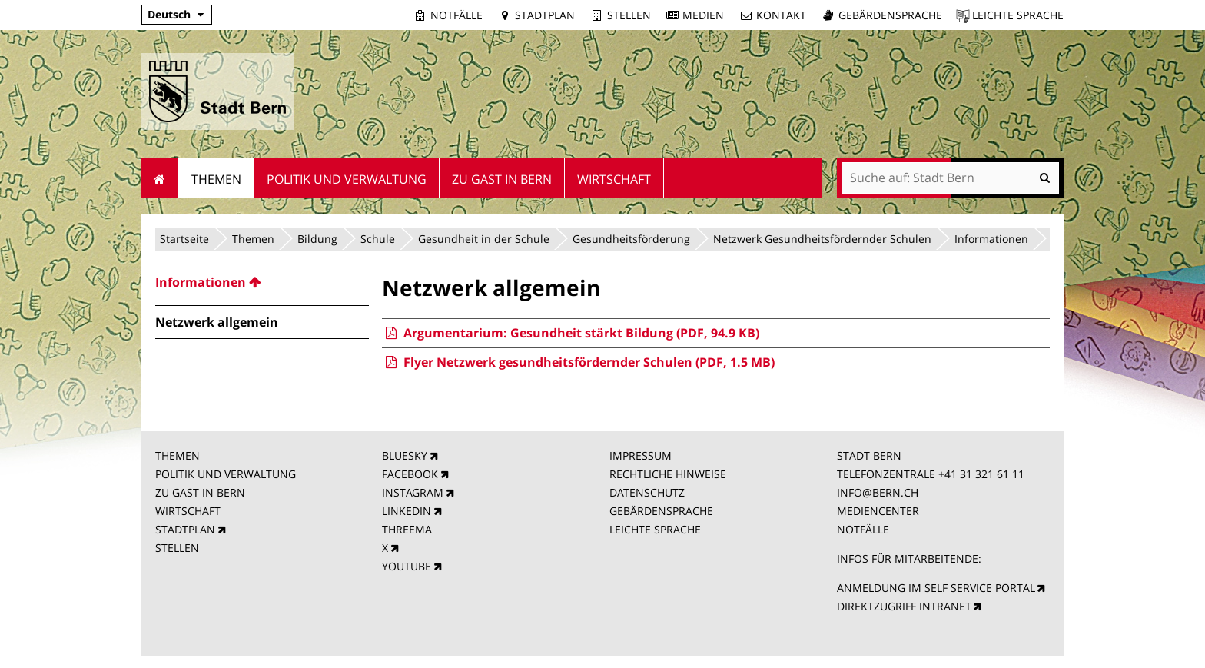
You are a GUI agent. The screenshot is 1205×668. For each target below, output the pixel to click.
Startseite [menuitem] (160, 178)
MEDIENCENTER (878, 510)
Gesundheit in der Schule (483, 238)
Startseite (184, 238)
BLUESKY (404, 455)
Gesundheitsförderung (631, 238)
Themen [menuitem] (216, 179)
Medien (703, 15)
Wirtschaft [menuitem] (614, 179)
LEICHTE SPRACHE (655, 529)
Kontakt (781, 15)
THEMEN (177, 455)
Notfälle (456, 15)
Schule (377, 238)
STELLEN (177, 547)
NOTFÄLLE (863, 529)
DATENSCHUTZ (647, 492)
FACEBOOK (410, 474)
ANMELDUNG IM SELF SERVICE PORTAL (936, 587)
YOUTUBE (406, 566)
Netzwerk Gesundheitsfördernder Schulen (822, 238)
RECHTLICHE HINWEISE (667, 474)
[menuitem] (262, 282)
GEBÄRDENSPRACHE (661, 510)
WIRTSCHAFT (188, 510)
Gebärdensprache (890, 15)
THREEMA (407, 529)
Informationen (991, 238)
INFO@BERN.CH (877, 492)
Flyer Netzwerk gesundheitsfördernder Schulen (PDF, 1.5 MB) (578, 362)
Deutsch (169, 14)
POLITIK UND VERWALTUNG (225, 474)
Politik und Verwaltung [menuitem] (347, 179)
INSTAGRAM (412, 492)
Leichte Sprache (1018, 15)
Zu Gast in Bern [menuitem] (502, 179)
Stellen (629, 15)
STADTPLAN (185, 529)
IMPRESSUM (640, 455)
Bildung (317, 238)
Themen (253, 238)
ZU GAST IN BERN (200, 492)
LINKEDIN (406, 510)
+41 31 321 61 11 (981, 474)
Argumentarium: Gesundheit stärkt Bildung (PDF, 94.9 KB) (570, 332)
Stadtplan (545, 15)
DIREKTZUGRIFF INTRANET (904, 606)
